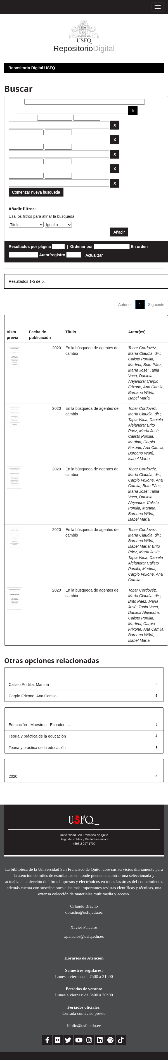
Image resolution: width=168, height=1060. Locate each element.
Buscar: (16, 102)
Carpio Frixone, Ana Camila (32, 696)
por (12, 110)
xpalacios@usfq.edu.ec (84, 936)
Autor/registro (52, 255)
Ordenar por (81, 246)
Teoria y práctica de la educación (37, 747)
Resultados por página (30, 246)
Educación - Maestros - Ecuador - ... (40, 724)
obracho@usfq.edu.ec (84, 912)
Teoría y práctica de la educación (37, 736)
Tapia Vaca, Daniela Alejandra (143, 376)
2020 (13, 776)
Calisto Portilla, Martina (29, 684)
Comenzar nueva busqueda (36, 192)
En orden (139, 246)
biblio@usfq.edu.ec (84, 1025)
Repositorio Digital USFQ (31, 68)
